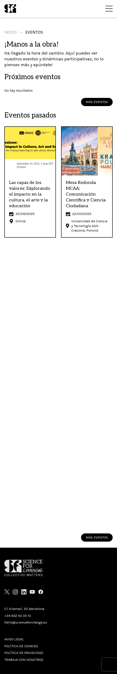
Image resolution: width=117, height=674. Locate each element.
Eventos (34, 32)
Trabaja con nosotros (23, 660)
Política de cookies (21, 646)
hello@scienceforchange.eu (25, 622)
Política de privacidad (23, 653)
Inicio (10, 32)
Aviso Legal (14, 639)
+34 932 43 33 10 (17, 616)
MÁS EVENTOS (97, 102)
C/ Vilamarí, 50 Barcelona (24, 609)
